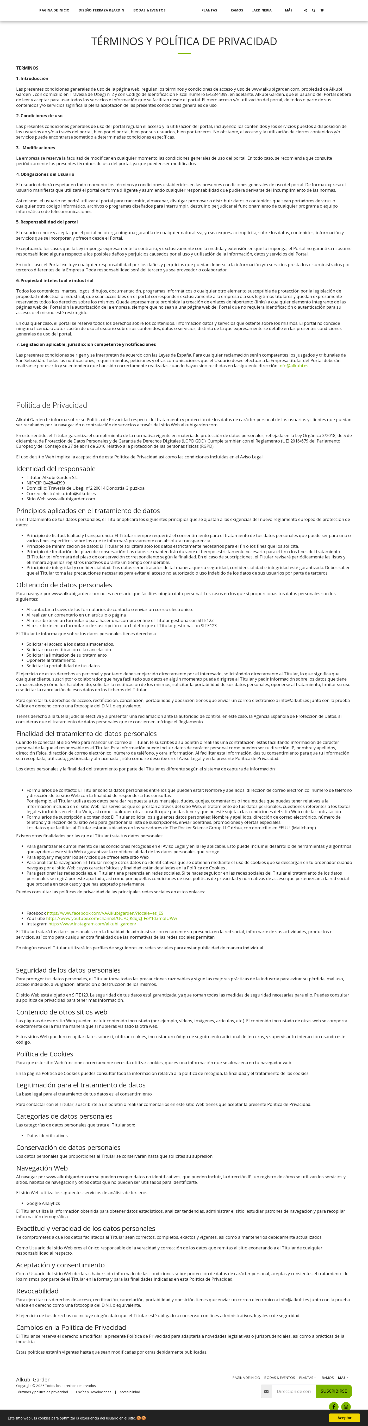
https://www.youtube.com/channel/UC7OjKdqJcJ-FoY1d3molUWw (111, 918)
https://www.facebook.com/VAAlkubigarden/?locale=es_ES (105, 913)
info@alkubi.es (293, 366)
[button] (312, 10)
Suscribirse (334, 1391)
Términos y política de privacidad (42, 1392)
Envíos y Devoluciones (93, 1392)
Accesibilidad (130, 1392)
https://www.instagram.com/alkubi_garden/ (92, 924)
